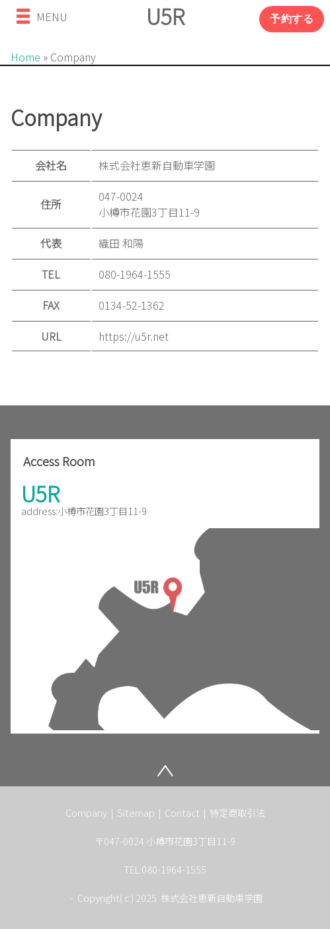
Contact (183, 812)
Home (25, 57)
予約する (291, 19)
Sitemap (137, 812)
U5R (165, 16)
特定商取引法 (237, 812)
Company (87, 812)
